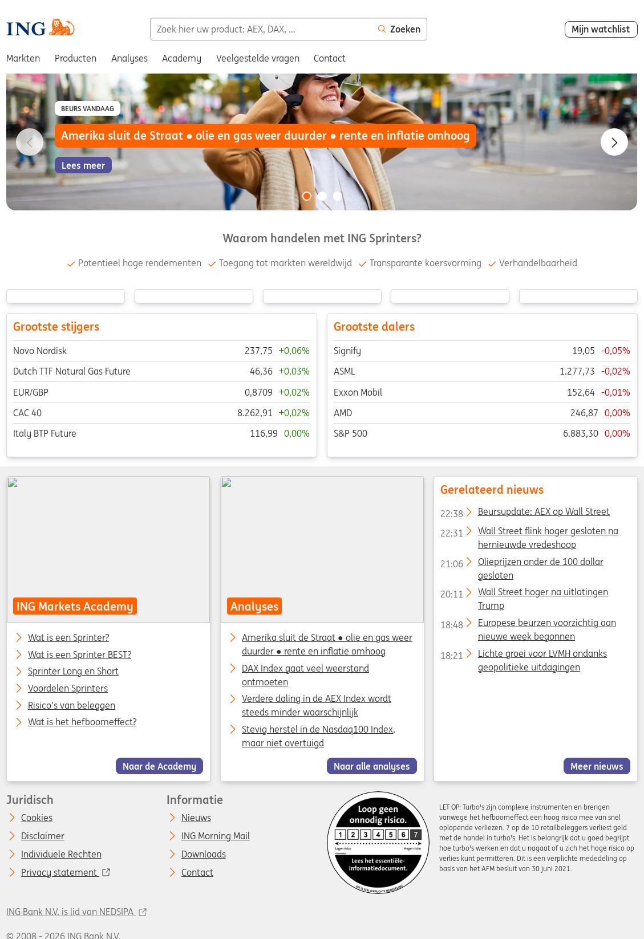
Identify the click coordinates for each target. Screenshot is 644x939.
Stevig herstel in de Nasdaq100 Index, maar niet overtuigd (318, 736)
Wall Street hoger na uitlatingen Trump (524, 594)
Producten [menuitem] (75, 58)
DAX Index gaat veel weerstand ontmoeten (305, 675)
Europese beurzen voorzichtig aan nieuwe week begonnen (528, 625)
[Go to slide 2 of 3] (322, 196)
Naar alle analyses (372, 766)
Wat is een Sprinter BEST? (79, 655)
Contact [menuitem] (330, 58)
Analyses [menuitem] (129, 58)
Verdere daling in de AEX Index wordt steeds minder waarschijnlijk (316, 705)
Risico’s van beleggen (71, 706)
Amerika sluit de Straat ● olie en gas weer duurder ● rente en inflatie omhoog (327, 644)
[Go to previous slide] (29, 142)
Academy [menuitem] (181, 58)
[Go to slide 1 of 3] (306, 196)
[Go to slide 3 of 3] (337, 196)
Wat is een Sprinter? (68, 638)
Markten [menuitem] (23, 58)
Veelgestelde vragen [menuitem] (257, 58)
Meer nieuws (596, 766)
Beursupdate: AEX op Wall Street (525, 513)
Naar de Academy (159, 766)
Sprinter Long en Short (73, 671)
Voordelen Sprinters (68, 689)
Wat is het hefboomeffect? (82, 722)
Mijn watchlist (601, 29)
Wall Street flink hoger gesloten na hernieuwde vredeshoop (529, 533)
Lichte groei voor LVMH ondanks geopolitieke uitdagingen (523, 655)
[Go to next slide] (614, 142)
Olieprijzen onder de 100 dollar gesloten (522, 564)
